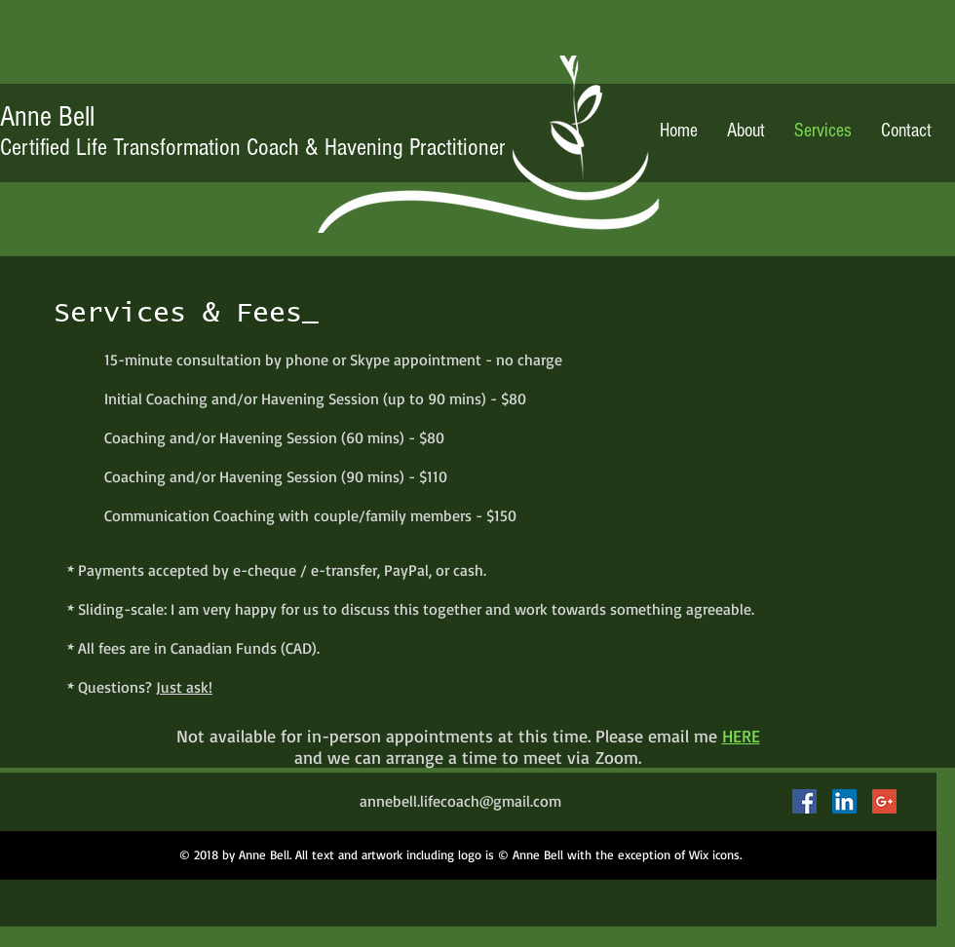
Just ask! (184, 687)
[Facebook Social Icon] (804, 801)
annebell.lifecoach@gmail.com (460, 801)
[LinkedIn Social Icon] (844, 801)
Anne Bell (47, 116)
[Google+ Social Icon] (884, 801)
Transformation (177, 147)
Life (56, 147)
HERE (741, 735)
